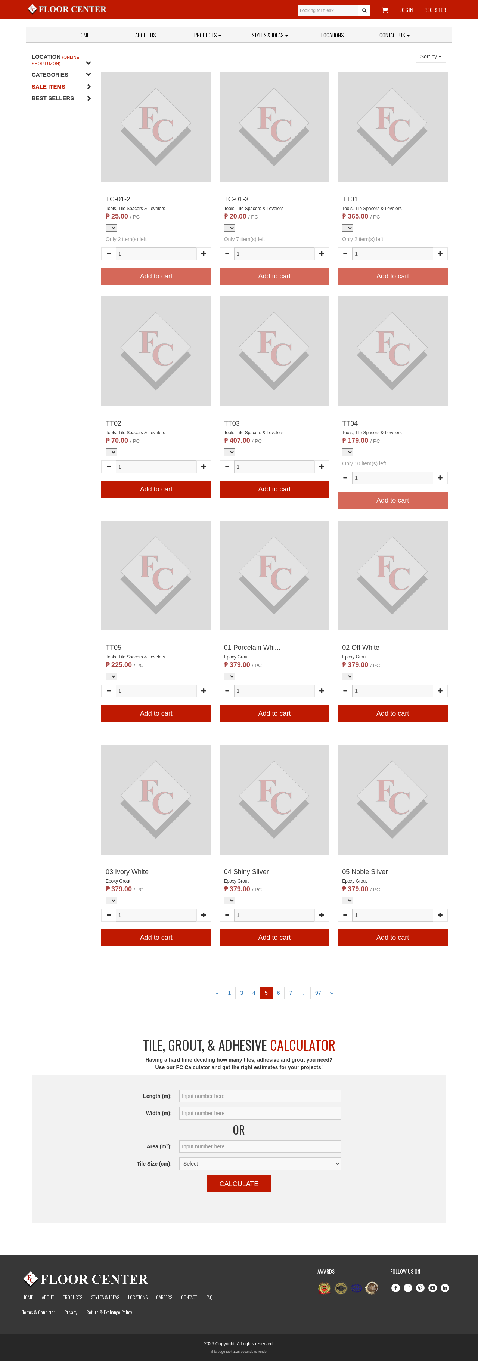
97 (318, 993)
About (48, 1297)
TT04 (350, 423)
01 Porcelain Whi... (252, 647)
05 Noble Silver (365, 872)
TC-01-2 (118, 199)
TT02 (113, 423)
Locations (332, 35)
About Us (145, 35)
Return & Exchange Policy (109, 1312)
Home (83, 35)
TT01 (350, 199)
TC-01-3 (236, 199)
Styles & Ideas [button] (270, 35)
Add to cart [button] (156, 489)
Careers (164, 1297)
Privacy (71, 1312)
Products (207, 35)
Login (406, 9)
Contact (189, 1297)
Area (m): (159, 1146)
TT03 (232, 423)
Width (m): (159, 1113)
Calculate (239, 1184)
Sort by (430, 56)
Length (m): (157, 1096)
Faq (209, 1297)
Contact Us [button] (394, 35)
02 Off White (360, 647)
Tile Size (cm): (154, 1164)
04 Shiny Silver (246, 872)
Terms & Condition (39, 1312)
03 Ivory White (127, 872)
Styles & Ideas (105, 1297)
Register (435, 9)
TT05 (113, 647)
